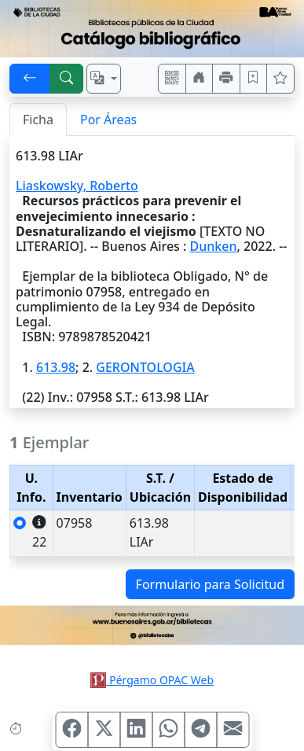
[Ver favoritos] (280, 79)
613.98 (55, 367)
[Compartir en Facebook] (71, 730)
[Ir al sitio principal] (152, 28)
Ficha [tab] (38, 119)
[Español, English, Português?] (103, 79)
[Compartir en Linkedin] (135, 730)
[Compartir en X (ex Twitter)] (103, 730)
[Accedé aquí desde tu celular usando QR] (172, 79)
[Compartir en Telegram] (200, 730)
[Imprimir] (226, 79)
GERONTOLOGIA (145, 367)
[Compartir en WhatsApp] (168, 730)
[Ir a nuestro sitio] (199, 79)
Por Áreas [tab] (108, 119)
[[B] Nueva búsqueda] (66, 79)
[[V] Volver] (29, 79)
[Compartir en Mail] (232, 730)
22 (39, 532)
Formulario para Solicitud (210, 584)
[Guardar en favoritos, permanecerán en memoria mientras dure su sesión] (254, 79)
